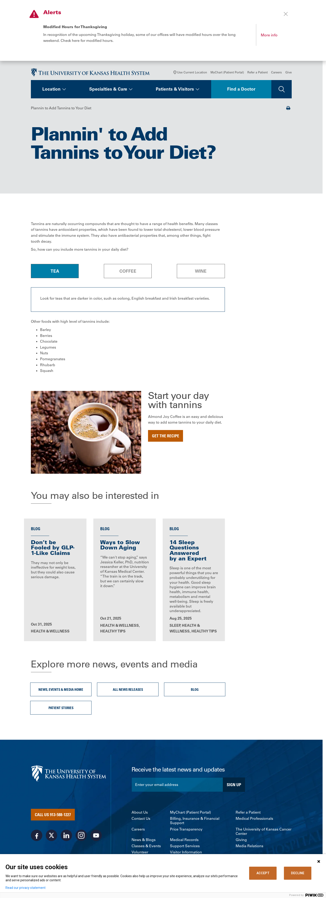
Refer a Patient (257, 73)
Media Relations (249, 847)
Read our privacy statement (25, 888)
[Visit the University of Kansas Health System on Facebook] (36, 836)
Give (288, 73)
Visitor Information (186, 853)
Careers (276, 73)
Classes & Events (146, 847)
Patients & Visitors (175, 90)
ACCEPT (262, 873)
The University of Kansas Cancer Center (263, 832)
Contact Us (141, 820)
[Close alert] (285, 14)
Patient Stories (60, 709)
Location (51, 90)
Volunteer (140, 853)
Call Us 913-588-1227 (53, 815)
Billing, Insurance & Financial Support (194, 822)
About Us (140, 814)
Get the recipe (165, 436)
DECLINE (297, 873)
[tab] (55, 272)
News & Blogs (144, 841)
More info (269, 35)
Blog (195, 691)
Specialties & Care (108, 90)
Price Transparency (186, 830)
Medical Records (184, 841)
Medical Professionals (254, 820)
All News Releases (128, 691)
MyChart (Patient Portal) (227, 73)
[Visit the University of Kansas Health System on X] (51, 836)
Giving (241, 841)
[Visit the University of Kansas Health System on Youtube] (96, 836)
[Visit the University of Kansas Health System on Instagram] (81, 836)
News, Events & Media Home (60, 691)
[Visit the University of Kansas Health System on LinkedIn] (66, 836)
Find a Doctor (241, 90)
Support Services (185, 847)
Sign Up (234, 785)
